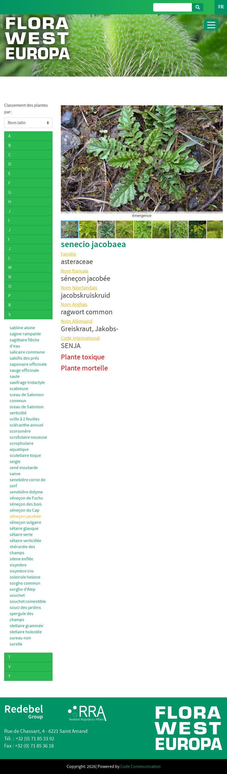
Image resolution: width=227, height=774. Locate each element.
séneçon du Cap (24, 510)
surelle (16, 644)
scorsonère (20, 431)
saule (15, 376)
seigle (15, 461)
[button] (65, 159)
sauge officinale (24, 370)
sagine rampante (25, 334)
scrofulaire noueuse (28, 437)
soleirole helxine (25, 577)
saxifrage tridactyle (27, 382)
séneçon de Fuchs (26, 498)
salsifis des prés (24, 358)
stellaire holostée (26, 632)
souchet (17, 595)
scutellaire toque (25, 455)
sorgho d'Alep (22, 589)
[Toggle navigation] (211, 24)
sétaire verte (21, 534)
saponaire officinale (28, 364)
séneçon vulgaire (25, 522)
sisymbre (18, 565)
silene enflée (21, 559)
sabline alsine (22, 328)
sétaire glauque (24, 528)
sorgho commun (25, 583)
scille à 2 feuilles (25, 419)
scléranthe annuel (26, 425)
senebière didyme (26, 492)
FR (220, 7)
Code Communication (140, 766)
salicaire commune (27, 352)
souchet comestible (28, 601)
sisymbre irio (22, 571)
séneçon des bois (26, 504)
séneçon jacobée (25, 516)
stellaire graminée (26, 626)
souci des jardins (25, 607)
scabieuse (19, 388)
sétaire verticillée (25, 540)
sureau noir (20, 638)
